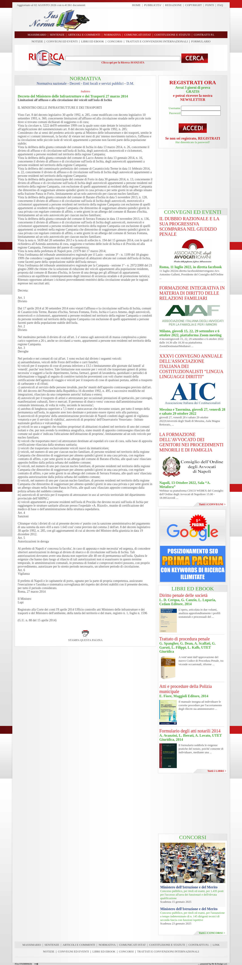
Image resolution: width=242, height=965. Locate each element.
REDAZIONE (173, 5)
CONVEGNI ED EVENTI (62, 41)
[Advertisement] (160, 19)
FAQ (220, 5)
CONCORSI (115, 41)
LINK (216, 944)
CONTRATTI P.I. (198, 944)
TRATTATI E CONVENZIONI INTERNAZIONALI (157, 41)
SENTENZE (52, 944)
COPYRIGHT (193, 5)
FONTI (209, 5)
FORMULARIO (200, 41)
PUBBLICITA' (153, 5)
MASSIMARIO (31, 944)
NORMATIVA (107, 944)
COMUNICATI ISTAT (132, 944)
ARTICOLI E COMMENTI (79, 944)
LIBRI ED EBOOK (92, 41)
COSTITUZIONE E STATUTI (167, 944)
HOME (136, 5)
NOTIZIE (37, 41)
